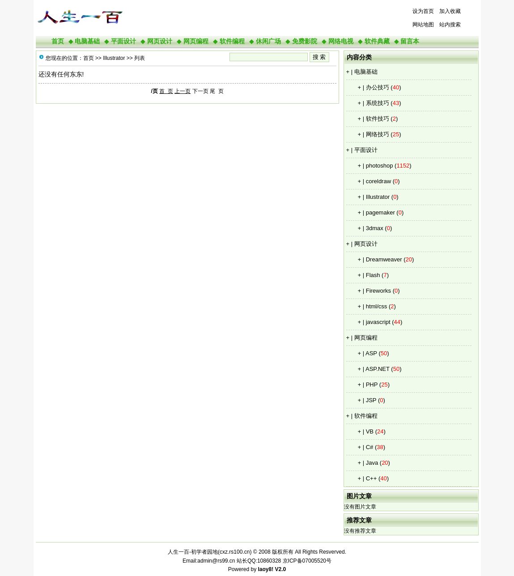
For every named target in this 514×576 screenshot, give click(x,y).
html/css (376, 306)
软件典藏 (377, 41)
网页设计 (159, 41)
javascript (378, 322)
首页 (57, 41)
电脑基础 (87, 41)
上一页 (182, 91)
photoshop (379, 165)
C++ (371, 478)
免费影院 (304, 41)
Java (372, 462)
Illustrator (378, 196)
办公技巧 (377, 87)
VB (370, 431)
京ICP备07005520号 (307, 561)
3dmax (374, 228)
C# (370, 447)
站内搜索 (450, 24)
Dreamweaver (384, 259)
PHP (372, 384)
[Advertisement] (237, 17)
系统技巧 (377, 103)
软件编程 (232, 41)
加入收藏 (450, 11)
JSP (371, 400)
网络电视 (340, 41)
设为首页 (423, 11)
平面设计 (123, 41)
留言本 (409, 41)
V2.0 (280, 569)
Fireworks (378, 290)
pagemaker (380, 212)
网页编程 (195, 41)
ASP (371, 353)
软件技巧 (377, 118)
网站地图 (423, 24)
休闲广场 (268, 41)
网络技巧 (377, 134)
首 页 (166, 91)
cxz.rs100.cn (235, 552)
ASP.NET (377, 369)
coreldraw (378, 181)
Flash (373, 275)
